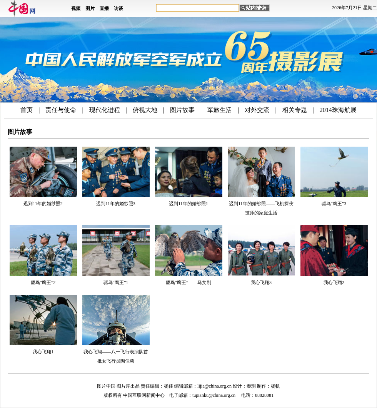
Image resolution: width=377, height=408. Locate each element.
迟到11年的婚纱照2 (43, 203)
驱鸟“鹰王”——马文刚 (189, 282)
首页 (26, 110)
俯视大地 (145, 110)
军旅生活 (219, 110)
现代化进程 (104, 110)
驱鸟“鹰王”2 (43, 282)
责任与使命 (60, 110)
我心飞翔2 (334, 282)
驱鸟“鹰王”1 (115, 282)
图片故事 (182, 110)
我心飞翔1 (43, 351)
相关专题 (294, 110)
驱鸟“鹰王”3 (334, 203)
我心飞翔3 (261, 282)
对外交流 (257, 110)
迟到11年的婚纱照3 (115, 203)
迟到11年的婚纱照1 (188, 203)
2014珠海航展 (338, 110)
